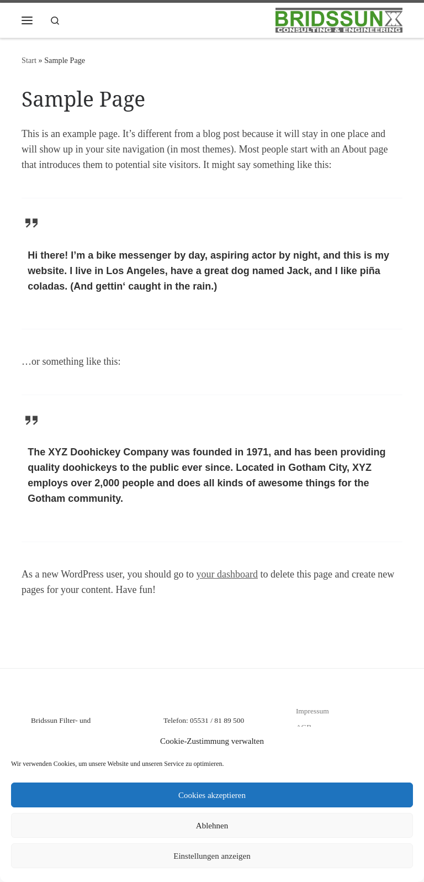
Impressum (312, 711)
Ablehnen (212, 825)
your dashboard (226, 574)
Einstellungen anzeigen (212, 856)
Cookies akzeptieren (212, 795)
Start (29, 60)
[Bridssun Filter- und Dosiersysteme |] (338, 19)
